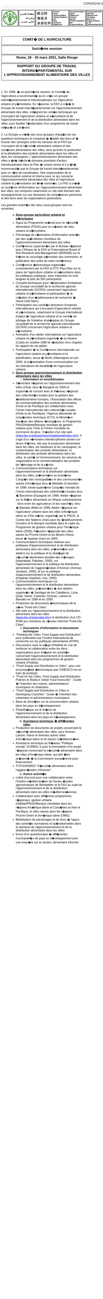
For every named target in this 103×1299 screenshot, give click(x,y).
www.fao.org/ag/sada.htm (33, 617)
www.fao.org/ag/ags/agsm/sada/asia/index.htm (47, 435)
